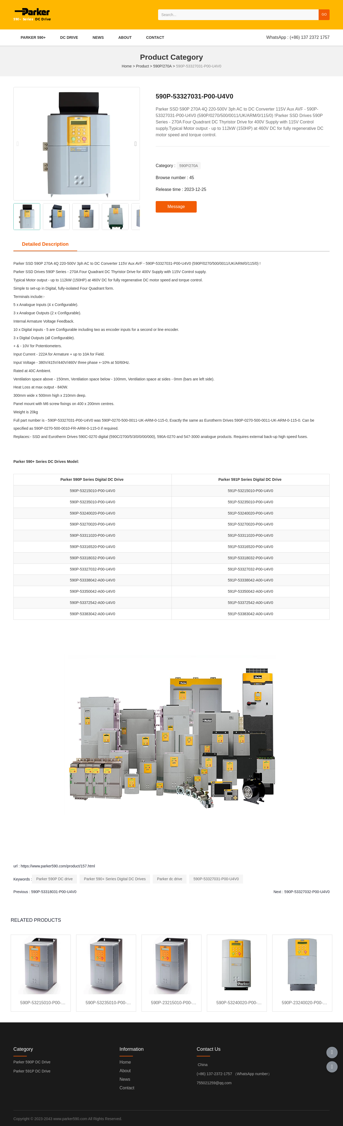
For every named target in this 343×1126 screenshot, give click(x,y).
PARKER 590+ (33, 37)
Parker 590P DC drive (54, 879)
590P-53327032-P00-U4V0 (307, 892)
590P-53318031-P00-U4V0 (53, 892)
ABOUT (125, 37)
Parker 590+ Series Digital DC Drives (115, 879)
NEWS (98, 37)
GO (324, 14)
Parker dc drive (169, 879)
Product (142, 66)
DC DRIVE (69, 37)
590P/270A (162, 66)
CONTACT (155, 37)
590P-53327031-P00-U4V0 (216, 879)
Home (127, 66)
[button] (136, 144)
